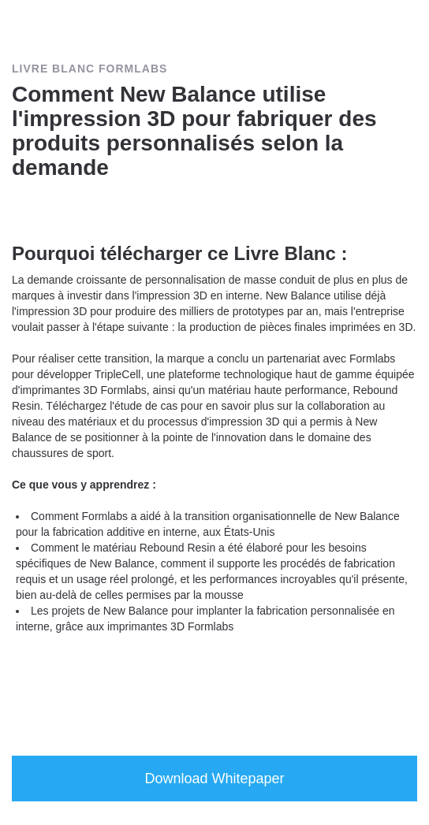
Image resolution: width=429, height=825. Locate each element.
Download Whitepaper (214, 778)
